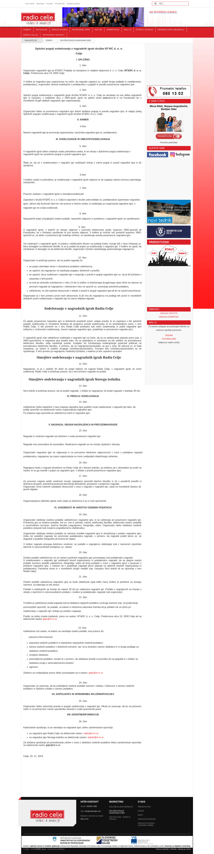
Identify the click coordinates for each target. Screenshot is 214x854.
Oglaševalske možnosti (121, 807)
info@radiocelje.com (93, 811)
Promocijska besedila (171, 30)
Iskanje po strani (184, 849)
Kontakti (49, 4)
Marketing (40, 4)
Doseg (141, 811)
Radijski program (73, 4)
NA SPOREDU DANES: (163, 12)
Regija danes (60, 30)
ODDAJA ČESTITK (169, 313)
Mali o (127, 30)
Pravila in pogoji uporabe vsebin (146, 824)
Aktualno (41, 30)
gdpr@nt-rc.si (50, 619)
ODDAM (169, 335)
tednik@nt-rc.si (95, 737)
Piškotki (173, 849)
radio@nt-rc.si (91, 733)
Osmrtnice (113, 30)
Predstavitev (144, 807)
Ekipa (140, 815)
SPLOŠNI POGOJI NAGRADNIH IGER (117, 812)
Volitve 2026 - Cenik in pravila (119, 818)
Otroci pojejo (144, 30)
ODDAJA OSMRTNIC (169, 317)
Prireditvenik (60, 4)
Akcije (98, 30)
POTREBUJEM (169, 339)
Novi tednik (30, 4)
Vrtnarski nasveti (53, 35)
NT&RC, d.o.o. (40, 849)
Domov (27, 30)
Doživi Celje (30, 35)
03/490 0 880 (92, 806)
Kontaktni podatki (147, 819)
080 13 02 (84, 819)
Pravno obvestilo (162, 849)
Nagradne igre (81, 30)
